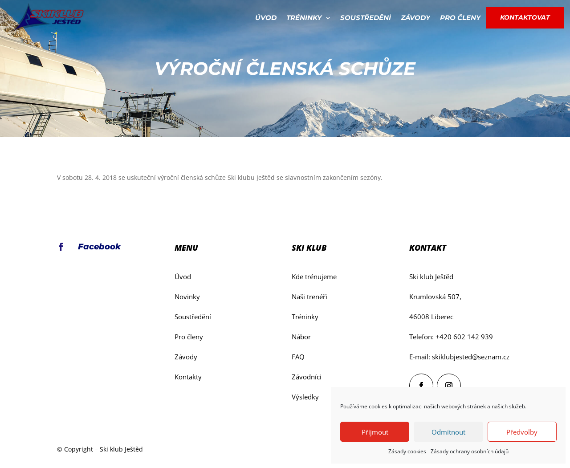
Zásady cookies (407, 451)
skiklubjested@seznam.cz (470, 356)
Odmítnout (448, 431)
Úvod (266, 17)
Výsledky (305, 396)
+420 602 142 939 (463, 336)
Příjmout (375, 431)
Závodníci (307, 376)
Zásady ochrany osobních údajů (470, 451)
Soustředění (365, 17)
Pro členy (460, 17)
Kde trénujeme (314, 276)
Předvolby (521, 431)
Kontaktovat (525, 17)
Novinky (187, 296)
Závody (415, 17)
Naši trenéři (309, 296)
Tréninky (304, 17)
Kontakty (188, 376)
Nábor (301, 336)
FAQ (298, 356)
